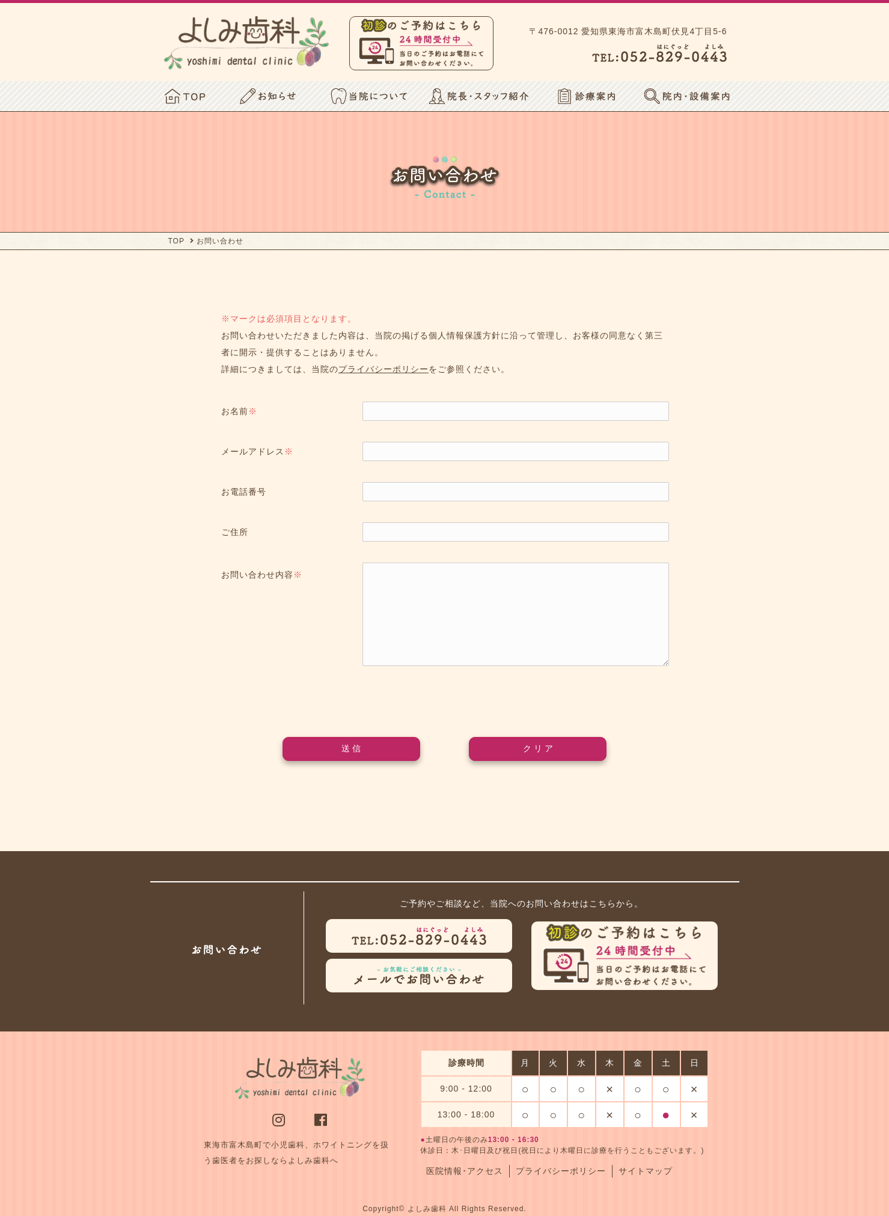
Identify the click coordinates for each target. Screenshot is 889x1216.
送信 (352, 748)
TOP (176, 241)
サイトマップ (646, 1171)
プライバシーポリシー (383, 369)
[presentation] (444, 695)
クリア (539, 748)
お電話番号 (243, 491)
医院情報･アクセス (464, 1171)
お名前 (239, 411)
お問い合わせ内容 (261, 574)
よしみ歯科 (427, 1209)
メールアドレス (257, 451)
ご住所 (234, 532)
